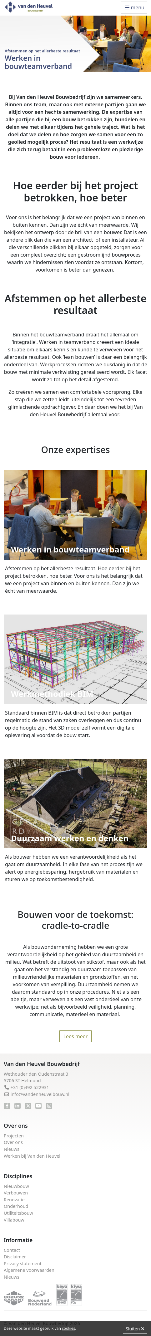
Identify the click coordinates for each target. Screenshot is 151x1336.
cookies (68, 1328)
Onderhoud (16, 1206)
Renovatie (14, 1200)
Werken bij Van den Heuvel (32, 1156)
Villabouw (14, 1220)
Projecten (14, 1136)
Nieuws (11, 1149)
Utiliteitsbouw (18, 1213)
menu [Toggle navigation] (134, 7)
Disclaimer (15, 1257)
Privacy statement (23, 1263)
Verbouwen (16, 1193)
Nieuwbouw (16, 1186)
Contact (12, 1250)
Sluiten (135, 1329)
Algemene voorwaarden (29, 1270)
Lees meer (75, 1036)
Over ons (13, 1142)
